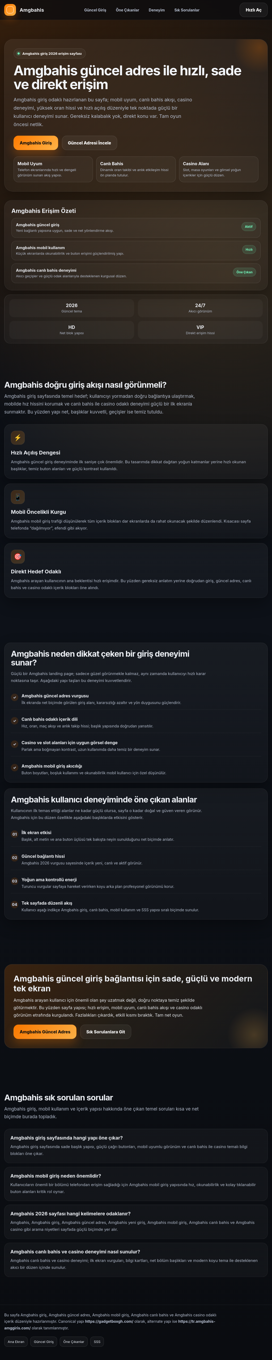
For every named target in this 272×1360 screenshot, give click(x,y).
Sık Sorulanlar (186, 10)
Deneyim (157, 10)
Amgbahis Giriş (36, 143)
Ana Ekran (16, 1342)
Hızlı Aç (254, 10)
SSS (97, 1342)
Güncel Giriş (95, 10)
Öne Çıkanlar (127, 10)
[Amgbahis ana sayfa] (24, 10)
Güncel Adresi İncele (89, 143)
